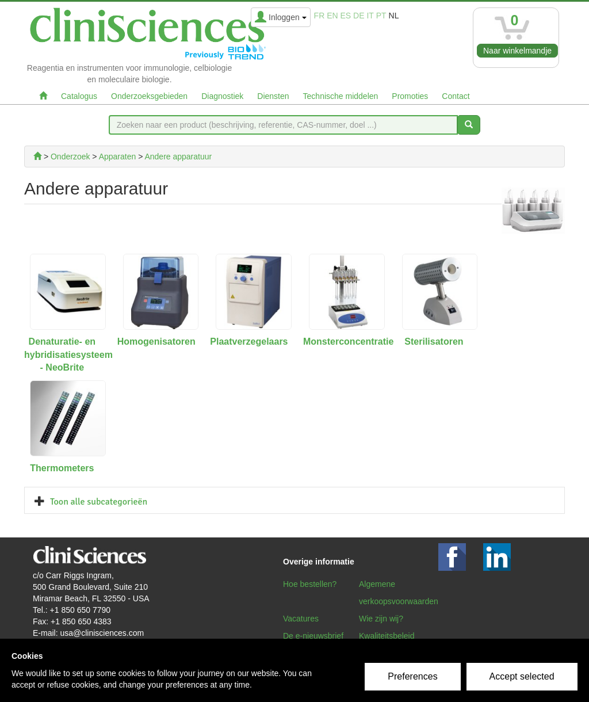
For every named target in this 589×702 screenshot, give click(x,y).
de (358, 15)
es (346, 15)
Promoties (410, 96)
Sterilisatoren (433, 341)
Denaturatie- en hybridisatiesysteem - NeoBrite (68, 355)
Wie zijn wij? (381, 618)
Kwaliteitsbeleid (387, 635)
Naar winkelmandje (517, 50)
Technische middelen (340, 96)
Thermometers (62, 468)
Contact (455, 96)
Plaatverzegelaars (249, 341)
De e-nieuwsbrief (313, 635)
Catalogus (79, 96)
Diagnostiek (222, 96)
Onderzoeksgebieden (149, 96)
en (332, 15)
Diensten (273, 96)
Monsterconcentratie (348, 341)
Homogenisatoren (156, 341)
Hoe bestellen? (309, 584)
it (369, 15)
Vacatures (301, 618)
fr (319, 15)
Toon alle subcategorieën (98, 502)
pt (381, 15)
